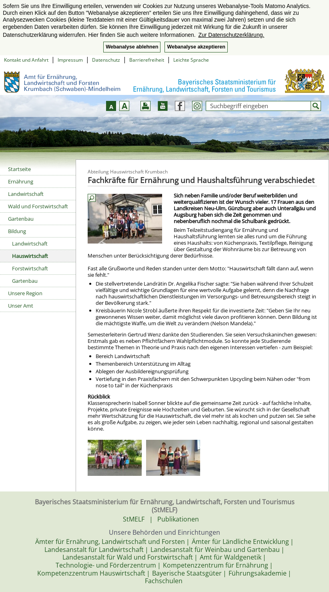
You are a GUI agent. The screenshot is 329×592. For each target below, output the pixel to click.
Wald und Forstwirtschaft (38, 206)
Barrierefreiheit (146, 59)
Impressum (70, 59)
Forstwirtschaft (30, 268)
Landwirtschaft (26, 193)
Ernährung (20, 181)
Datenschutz (106, 59)
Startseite (19, 169)
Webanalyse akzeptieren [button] (196, 47)
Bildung (17, 231)
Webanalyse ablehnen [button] (132, 47)
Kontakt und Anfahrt (26, 59)
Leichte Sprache (191, 59)
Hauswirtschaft (30, 256)
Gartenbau (21, 218)
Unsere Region (25, 293)
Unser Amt (20, 305)
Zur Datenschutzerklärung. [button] (231, 35)
